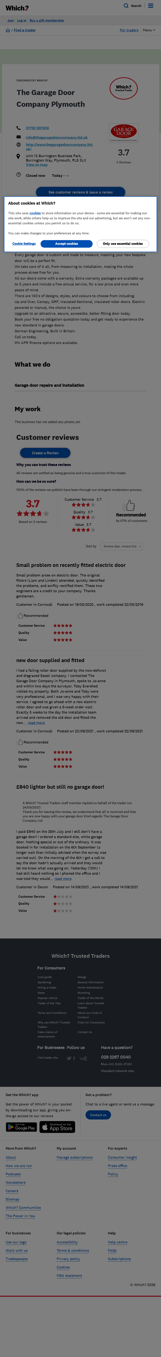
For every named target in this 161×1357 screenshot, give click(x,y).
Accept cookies (66, 243)
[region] (80, 224)
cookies (35, 213)
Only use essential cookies (123, 243)
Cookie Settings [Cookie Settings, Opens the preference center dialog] (24, 243)
